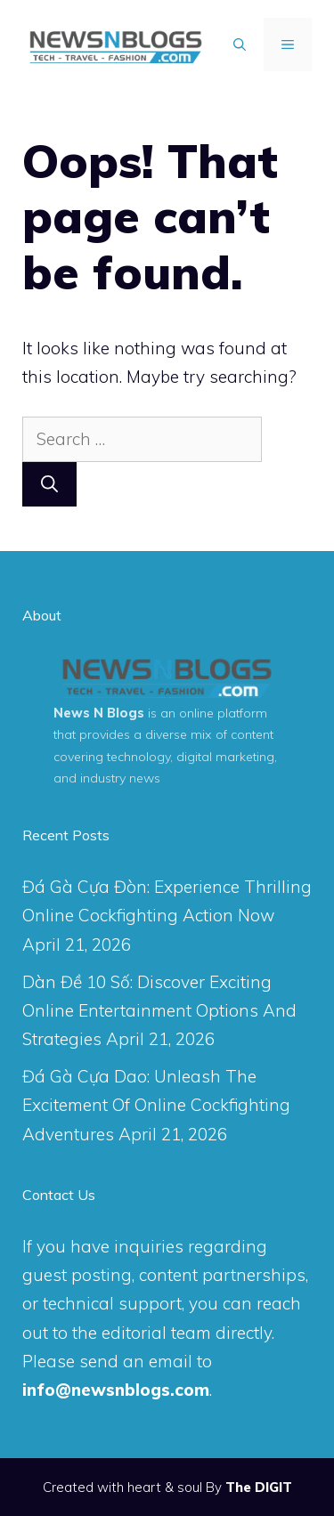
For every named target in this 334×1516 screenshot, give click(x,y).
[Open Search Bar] (240, 44)
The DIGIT (258, 1487)
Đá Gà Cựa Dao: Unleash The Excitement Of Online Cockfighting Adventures (156, 1105)
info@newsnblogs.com (115, 1389)
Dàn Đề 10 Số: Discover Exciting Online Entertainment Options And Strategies (159, 1010)
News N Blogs (98, 713)
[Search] (49, 484)
